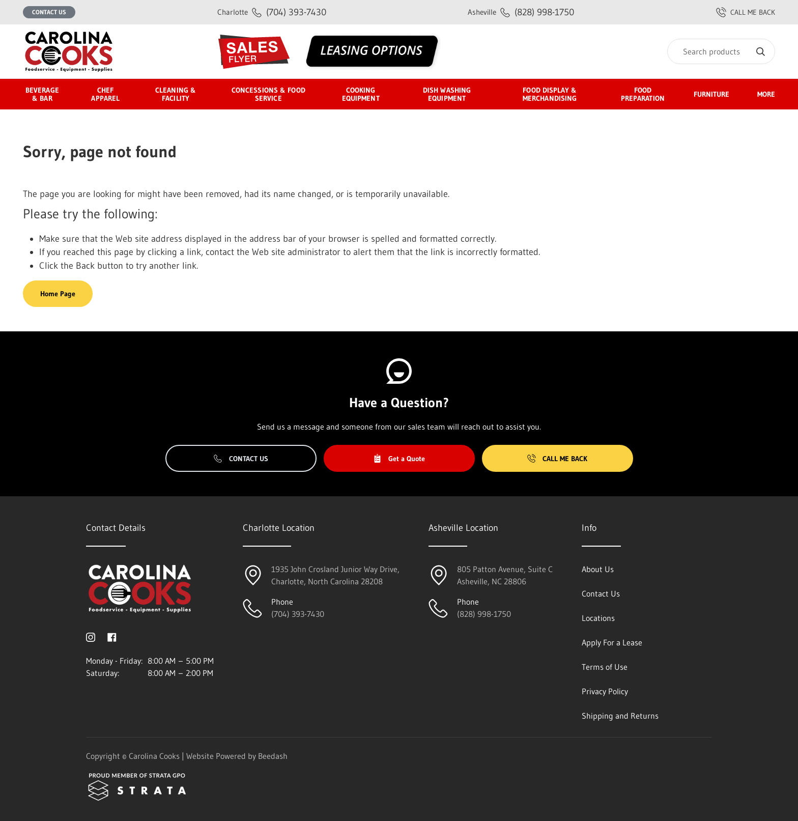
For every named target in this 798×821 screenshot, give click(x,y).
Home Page (57, 293)
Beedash (273, 756)
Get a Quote (399, 458)
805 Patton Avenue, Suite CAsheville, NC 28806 (505, 575)
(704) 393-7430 (271, 12)
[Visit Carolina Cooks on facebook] (112, 636)
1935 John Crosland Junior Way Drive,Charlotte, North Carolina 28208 (335, 575)
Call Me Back (557, 458)
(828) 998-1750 (521, 12)
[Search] (721, 51)
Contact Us (49, 12)
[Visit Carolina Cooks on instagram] (90, 636)
